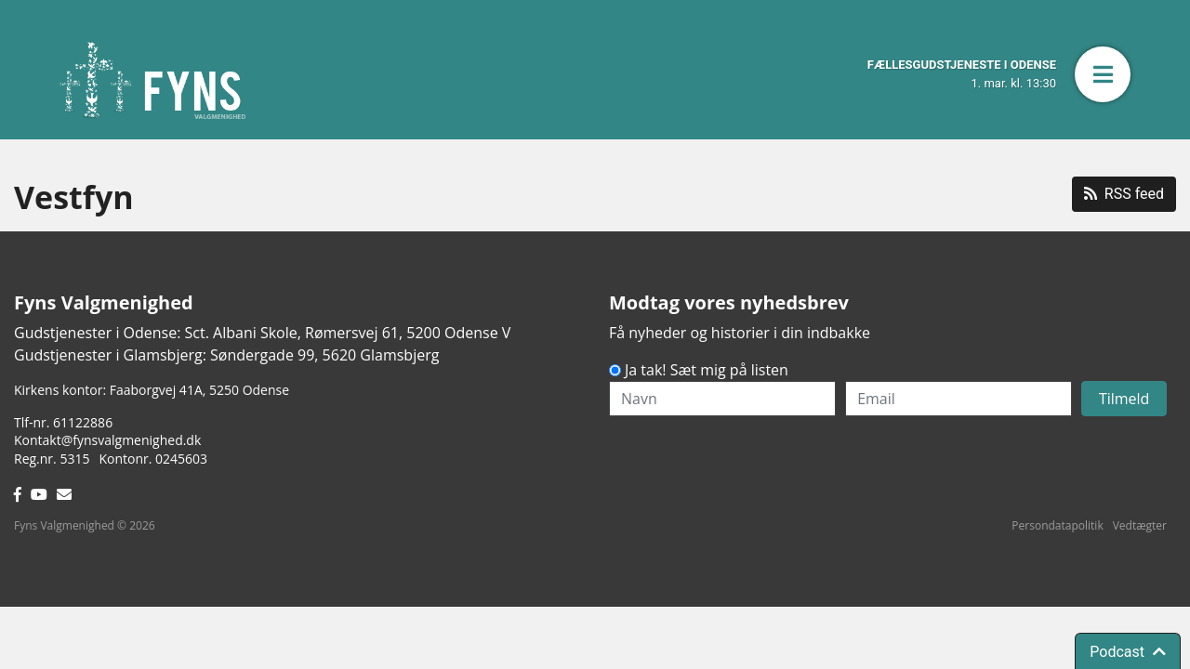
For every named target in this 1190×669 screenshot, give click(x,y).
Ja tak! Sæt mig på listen (706, 370)
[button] (1102, 74)
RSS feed (1124, 194)
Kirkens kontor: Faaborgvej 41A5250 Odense (151, 390)
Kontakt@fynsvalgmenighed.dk (107, 440)
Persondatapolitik (1057, 525)
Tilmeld (1124, 398)
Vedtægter (1140, 525)
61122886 (82, 422)
